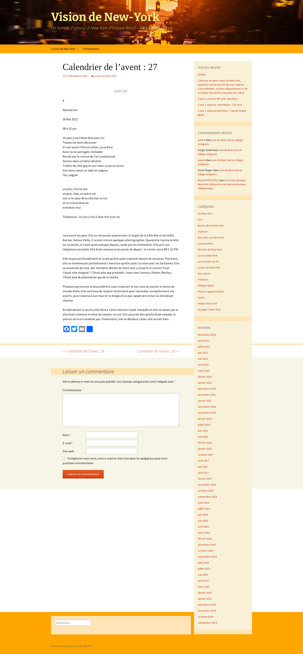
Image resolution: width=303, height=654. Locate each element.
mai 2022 (203, 358)
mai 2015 (203, 574)
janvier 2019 (205, 418)
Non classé (204, 273)
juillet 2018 (204, 424)
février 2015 (205, 592)
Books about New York (211, 225)
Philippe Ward (206, 285)
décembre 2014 (207, 604)
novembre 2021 (207, 394)
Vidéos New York (207, 303)
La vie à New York (208, 255)
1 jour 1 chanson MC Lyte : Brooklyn (218, 98)
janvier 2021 (205, 400)
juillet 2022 (204, 346)
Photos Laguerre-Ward (211, 291)
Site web (68, 451)
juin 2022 (203, 352)
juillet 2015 (204, 568)
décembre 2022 (207, 334)
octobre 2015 (205, 550)
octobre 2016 (205, 490)
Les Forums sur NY (208, 261)
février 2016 (205, 538)
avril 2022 (203, 364)
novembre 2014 (207, 610)
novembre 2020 (207, 412)
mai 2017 (203, 466)
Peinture (203, 279)
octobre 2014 (205, 616)
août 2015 (203, 562)
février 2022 (205, 376)
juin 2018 (203, 430)
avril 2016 (203, 526)
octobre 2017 (205, 454)
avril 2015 (203, 580)
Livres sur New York (105, 76)
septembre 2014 (207, 622)
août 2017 (203, 460)
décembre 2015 (207, 544)
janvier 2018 (205, 448)
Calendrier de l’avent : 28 (158, 351)
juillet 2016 (204, 508)
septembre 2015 (207, 556)
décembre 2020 (207, 406)
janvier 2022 (205, 382)
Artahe (202, 74)
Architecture (205, 213)
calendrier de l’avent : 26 (83, 351)
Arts (200, 219)
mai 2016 (203, 520)
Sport (201, 297)
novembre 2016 (207, 484)
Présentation (91, 49)
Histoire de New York (210, 249)
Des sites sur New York (211, 237)
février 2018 (205, 442)
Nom (67, 435)
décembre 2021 (207, 388)
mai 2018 (203, 436)
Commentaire (73, 390)
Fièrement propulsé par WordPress (71, 646)
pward (201, 140)
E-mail (68, 443)
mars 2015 (204, 586)
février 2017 (205, 478)
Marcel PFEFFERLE (208, 180)
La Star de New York (63, 49)
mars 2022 (204, 370)
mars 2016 (204, 532)
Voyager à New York (209, 309)
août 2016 (203, 502)
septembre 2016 (207, 496)
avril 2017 (203, 472)
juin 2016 (203, 514)
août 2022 (203, 340)
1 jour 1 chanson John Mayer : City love (220, 104)
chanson (203, 231)
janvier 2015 (205, 598)
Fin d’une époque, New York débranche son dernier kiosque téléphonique (222, 184)
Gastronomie (205, 243)
